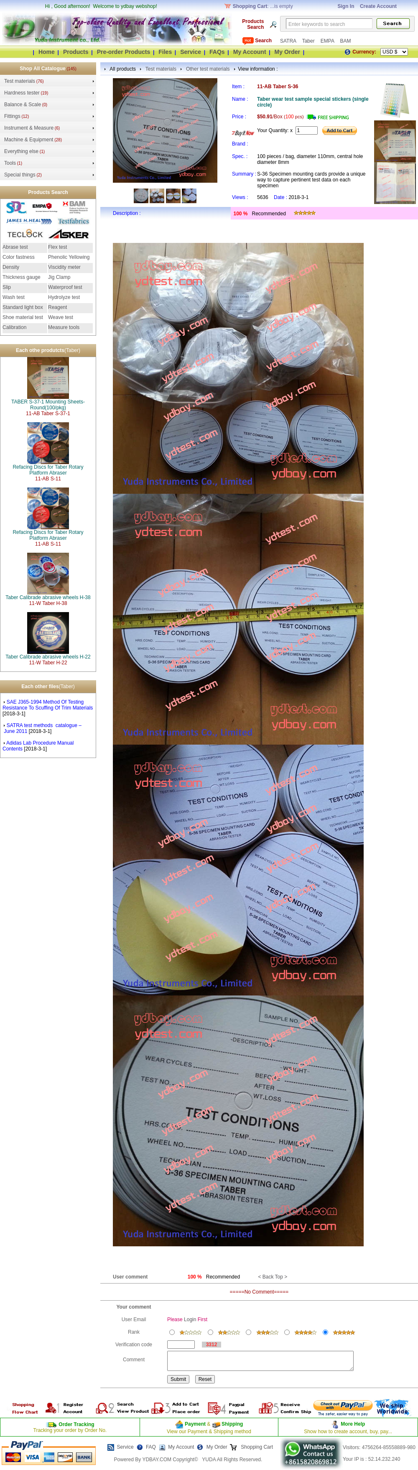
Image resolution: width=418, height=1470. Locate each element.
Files (165, 51)
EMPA (328, 41)
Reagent (57, 307)
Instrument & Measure (29, 128)
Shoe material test (23, 317)
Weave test (60, 317)
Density (11, 267)
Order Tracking (76, 1424)
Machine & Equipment (28, 140)
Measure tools (63, 327)
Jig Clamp (59, 277)
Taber (309, 41)
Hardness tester (22, 93)
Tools (10, 163)
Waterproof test (65, 287)
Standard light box (23, 307)
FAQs (217, 51)
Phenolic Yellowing (68, 257)
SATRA (289, 41)
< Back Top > (272, 1277)
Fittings (12, 116)
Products (76, 51)
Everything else (21, 151)
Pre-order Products (123, 51)
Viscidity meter (64, 267)
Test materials (19, 81)
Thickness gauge (22, 277)
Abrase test (15, 247)
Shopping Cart (256, 1447)
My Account (249, 51)
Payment (195, 1424)
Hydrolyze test (64, 297)
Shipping (231, 1424)
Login (190, 1319)
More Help (353, 1424)
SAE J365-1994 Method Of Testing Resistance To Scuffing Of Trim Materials (48, 705)
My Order (287, 51)
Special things (20, 175)
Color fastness (19, 257)
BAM (345, 41)
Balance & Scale (22, 104)
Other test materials (208, 69)
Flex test (57, 247)
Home (46, 51)
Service (190, 51)
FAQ (151, 1447)
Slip (7, 287)
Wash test (14, 297)
